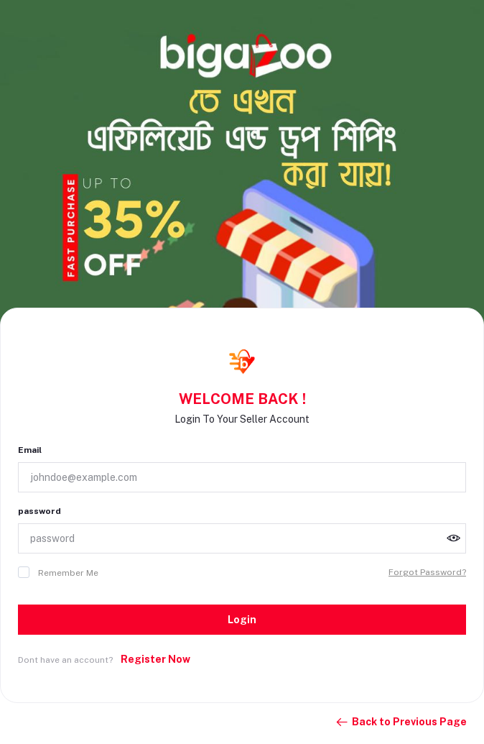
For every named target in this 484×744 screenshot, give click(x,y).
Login (242, 619)
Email (30, 450)
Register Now (155, 659)
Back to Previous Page (401, 722)
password (39, 511)
